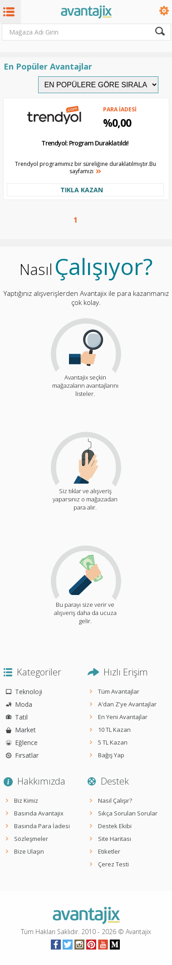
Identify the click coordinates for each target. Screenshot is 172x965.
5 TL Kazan (113, 742)
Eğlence (26, 742)
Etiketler (109, 851)
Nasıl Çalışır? (115, 800)
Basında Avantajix (39, 813)
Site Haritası (114, 839)
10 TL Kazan (114, 729)
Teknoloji (28, 691)
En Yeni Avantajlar (122, 717)
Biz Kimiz (26, 800)
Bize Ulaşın (29, 851)
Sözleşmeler (31, 839)
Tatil (21, 717)
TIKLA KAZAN (81, 189)
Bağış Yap (111, 755)
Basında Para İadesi (42, 826)
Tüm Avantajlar (118, 691)
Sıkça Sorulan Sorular (127, 813)
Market (25, 729)
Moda (23, 704)
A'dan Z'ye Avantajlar (127, 704)
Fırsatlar (27, 755)
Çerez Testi (113, 864)
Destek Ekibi (115, 826)
